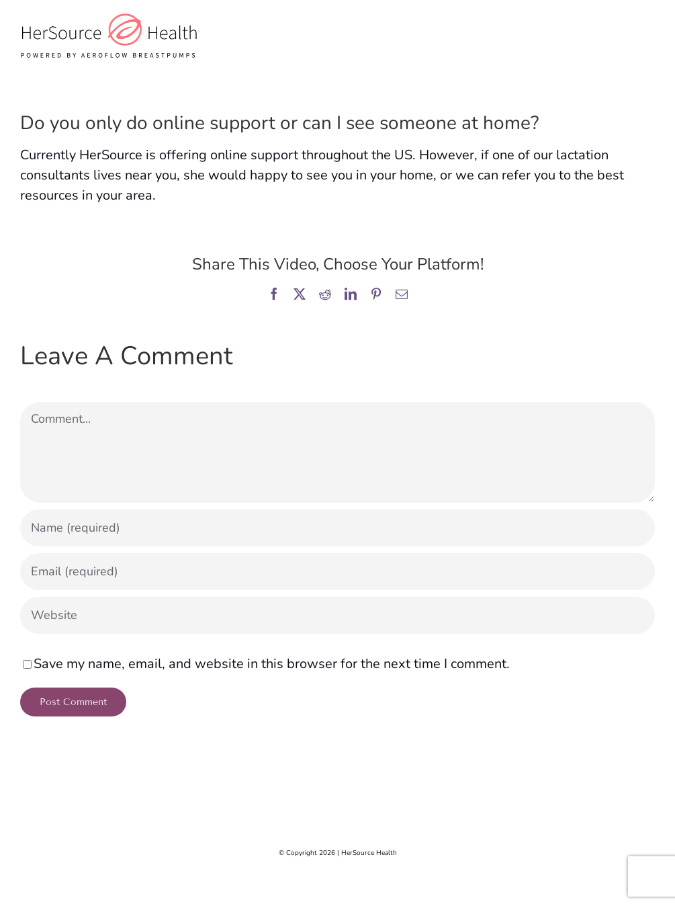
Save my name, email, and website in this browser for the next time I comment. (272, 664)
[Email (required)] (337, 571)
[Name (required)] (337, 527)
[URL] (337, 615)
